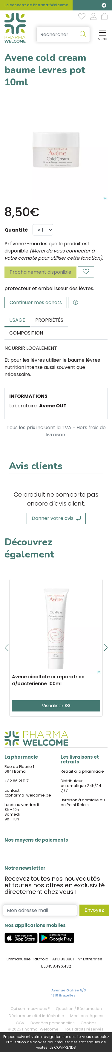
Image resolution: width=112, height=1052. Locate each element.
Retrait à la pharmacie (82, 771)
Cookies (88, 1022)
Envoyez (94, 910)
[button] (6, 647)
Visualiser (56, 705)
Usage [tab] (17, 320)
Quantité (16, 230)
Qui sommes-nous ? (30, 1008)
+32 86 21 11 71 (17, 781)
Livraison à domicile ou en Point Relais (83, 802)
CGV (20, 1022)
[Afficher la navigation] (101, 34)
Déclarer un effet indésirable (36, 1015)
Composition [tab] (26, 332)
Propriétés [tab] (49, 320)
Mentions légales (86, 1015)
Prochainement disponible (40, 272)
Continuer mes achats (36, 302)
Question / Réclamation (79, 1008)
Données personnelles (52, 1022)
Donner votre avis (56, 518)
